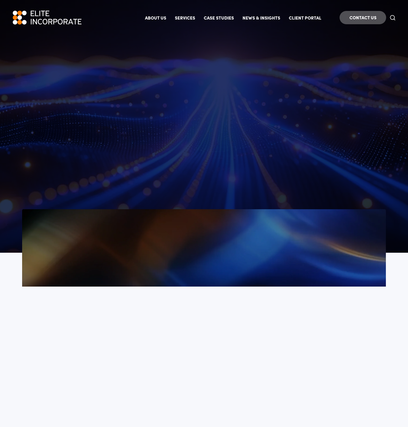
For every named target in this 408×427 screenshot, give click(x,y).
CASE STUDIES (219, 17)
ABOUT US (155, 17)
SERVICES (185, 17)
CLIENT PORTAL (305, 17)
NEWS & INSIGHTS (261, 17)
